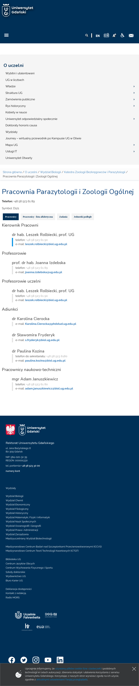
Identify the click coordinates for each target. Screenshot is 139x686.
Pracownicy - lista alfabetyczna (38, 216)
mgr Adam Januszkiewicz (35, 379)
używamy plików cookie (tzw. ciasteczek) (78, 668)
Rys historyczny (15, 106)
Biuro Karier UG (14, 580)
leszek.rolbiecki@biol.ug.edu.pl (46, 244)
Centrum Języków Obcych (20, 563)
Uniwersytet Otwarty (18, 158)
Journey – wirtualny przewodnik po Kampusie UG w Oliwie (43, 138)
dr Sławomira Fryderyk (33, 335)
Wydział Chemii (14, 500)
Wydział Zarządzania (17, 534)
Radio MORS (13, 597)
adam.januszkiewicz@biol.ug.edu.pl (49, 388)
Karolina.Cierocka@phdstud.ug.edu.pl (50, 324)
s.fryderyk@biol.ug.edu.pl (42, 340)
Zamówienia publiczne (20, 99)
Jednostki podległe (83, 216)
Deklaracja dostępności (19, 589)
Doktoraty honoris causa (21, 125)
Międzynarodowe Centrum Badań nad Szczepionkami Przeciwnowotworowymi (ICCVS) (54, 546)
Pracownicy (10, 216)
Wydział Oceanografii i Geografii (23, 525)
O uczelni (13, 65)
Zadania (63, 216)
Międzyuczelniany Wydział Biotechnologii (29, 538)
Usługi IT (11, 151)
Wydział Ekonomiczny (18, 504)
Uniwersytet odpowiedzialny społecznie (31, 119)
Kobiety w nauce (16, 112)
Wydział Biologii (50, 172)
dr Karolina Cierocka (30, 318)
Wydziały (11, 132)
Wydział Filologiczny (17, 508)
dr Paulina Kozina (28, 351)
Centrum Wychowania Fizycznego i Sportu (29, 567)
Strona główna (12, 172)
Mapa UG (11, 145)
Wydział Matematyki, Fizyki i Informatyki (28, 517)
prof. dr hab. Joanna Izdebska (39, 262)
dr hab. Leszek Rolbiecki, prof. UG (43, 234)
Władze (10, 86)
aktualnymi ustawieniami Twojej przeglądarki (61, 679)
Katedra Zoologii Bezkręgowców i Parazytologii (94, 172)
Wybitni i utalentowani (20, 73)
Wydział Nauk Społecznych (21, 521)
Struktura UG (13, 93)
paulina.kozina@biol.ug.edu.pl (45, 360)
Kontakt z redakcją (16, 593)
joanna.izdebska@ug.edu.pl (43, 272)
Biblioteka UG (13, 559)
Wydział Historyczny (17, 513)
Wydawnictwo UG (16, 576)
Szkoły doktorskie (15, 572)
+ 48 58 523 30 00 (30, 465)
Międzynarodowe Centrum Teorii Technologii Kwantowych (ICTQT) (42, 550)
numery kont (13, 471)
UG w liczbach (14, 80)
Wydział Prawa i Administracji (22, 530)
